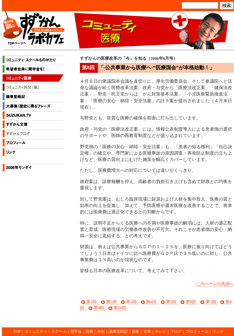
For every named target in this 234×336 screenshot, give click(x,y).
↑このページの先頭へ (214, 284)
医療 (89, 331)
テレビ (160, 331)
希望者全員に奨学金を (33, 69)
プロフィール (33, 143)
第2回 (111, 301)
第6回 (191, 301)
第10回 (119, 307)
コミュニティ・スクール (45, 331)
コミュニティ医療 (33, 78)
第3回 (131, 301)
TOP (16, 331)
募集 (135, 331)
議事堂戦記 (33, 97)
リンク (33, 153)
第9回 (99, 307)
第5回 (171, 301)
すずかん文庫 (33, 125)
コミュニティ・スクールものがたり (33, 60)
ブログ (176, 331)
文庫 (147, 331)
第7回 (211, 301)
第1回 (91, 301)
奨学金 (76, 331)
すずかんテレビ (33, 115)
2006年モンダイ (33, 168)
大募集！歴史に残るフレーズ (33, 106)
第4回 (151, 301)
